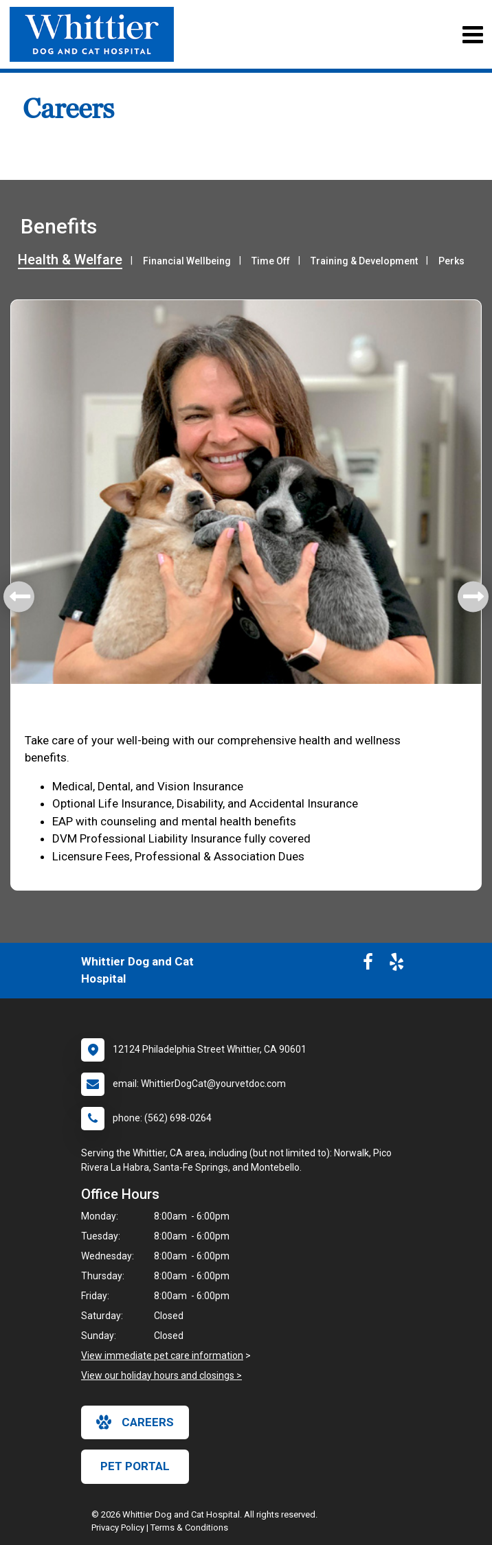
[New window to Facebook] (368, 964)
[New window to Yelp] (396, 964)
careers (135, 1422)
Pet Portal (135, 1466)
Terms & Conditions (189, 1527)
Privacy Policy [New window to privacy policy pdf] (117, 1527)
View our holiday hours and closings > (161, 1375)
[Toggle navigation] (472, 35)
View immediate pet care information (162, 1355)
